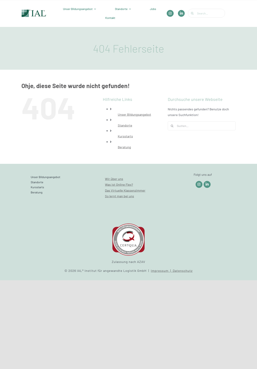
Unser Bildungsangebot (134, 114)
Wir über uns (114, 179)
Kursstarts (125, 136)
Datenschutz (183, 271)
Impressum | (162, 271)
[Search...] (206, 13)
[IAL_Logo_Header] (33, 11)
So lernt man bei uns (119, 196)
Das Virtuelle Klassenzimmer (125, 190)
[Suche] (192, 13)
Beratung (124, 147)
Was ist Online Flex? (119, 184)
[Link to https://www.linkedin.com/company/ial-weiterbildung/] (207, 184)
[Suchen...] (202, 125)
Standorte (125, 125)
